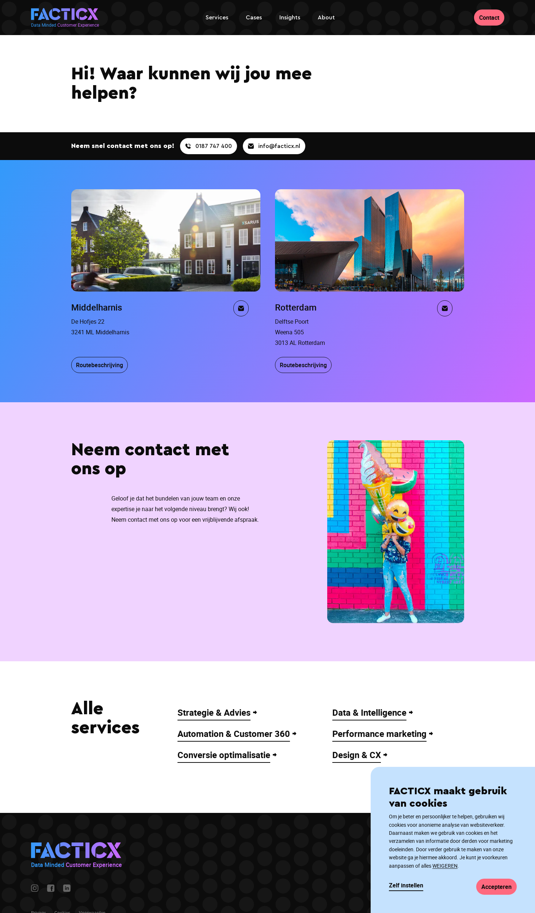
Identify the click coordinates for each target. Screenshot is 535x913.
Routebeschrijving (99, 365)
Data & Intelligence (369, 712)
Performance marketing (379, 733)
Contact (489, 18)
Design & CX (356, 755)
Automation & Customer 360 (233, 733)
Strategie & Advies (214, 712)
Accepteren (496, 887)
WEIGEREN (445, 865)
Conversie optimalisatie (223, 755)
